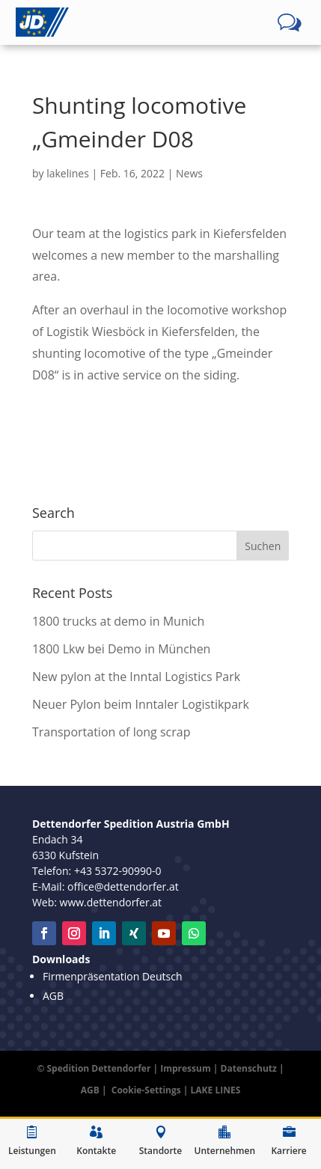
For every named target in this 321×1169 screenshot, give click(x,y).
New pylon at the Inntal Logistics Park (136, 676)
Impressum (185, 1068)
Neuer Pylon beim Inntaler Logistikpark (140, 704)
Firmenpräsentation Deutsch (113, 976)
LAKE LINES (216, 1090)
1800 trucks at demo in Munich (118, 621)
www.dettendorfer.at (111, 902)
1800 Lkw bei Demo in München (121, 649)
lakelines (67, 173)
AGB (53, 996)
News (189, 173)
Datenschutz (249, 1068)
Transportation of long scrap (111, 732)
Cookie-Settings (146, 1090)
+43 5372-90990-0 (118, 871)
